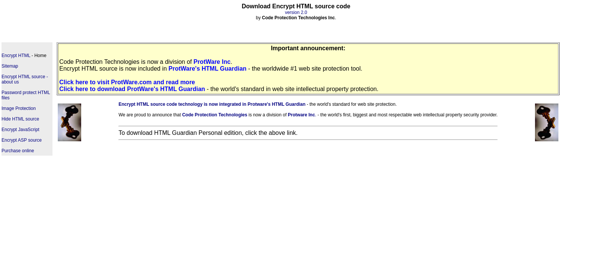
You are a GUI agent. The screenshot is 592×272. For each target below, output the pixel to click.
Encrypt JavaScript (20, 129)
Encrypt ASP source (22, 140)
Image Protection (19, 108)
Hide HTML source (20, 119)
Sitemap (10, 66)
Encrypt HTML (16, 55)
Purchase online (18, 150)
